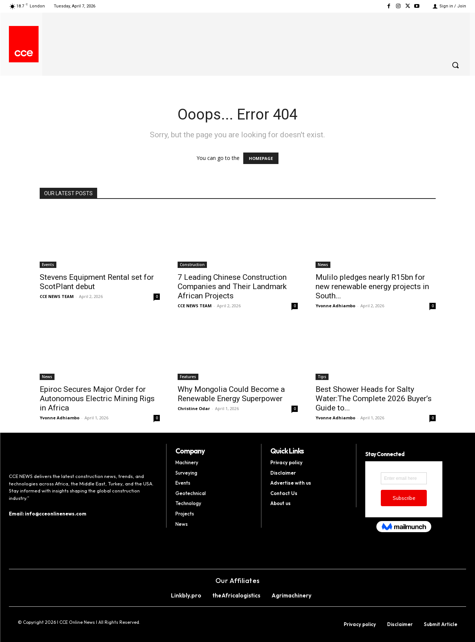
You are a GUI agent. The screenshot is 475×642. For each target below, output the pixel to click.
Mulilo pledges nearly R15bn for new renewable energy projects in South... (372, 286)
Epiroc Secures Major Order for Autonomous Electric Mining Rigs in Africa (97, 398)
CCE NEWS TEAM (57, 296)
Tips (322, 376)
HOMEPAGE (261, 158)
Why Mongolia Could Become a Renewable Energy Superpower (231, 394)
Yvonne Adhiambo (335, 305)
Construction (192, 264)
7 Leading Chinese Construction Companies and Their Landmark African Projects (232, 286)
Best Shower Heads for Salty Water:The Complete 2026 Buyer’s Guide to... (374, 398)
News (323, 264)
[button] (455, 65)
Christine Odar (194, 408)
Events (48, 264)
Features (188, 376)
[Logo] (23, 53)
